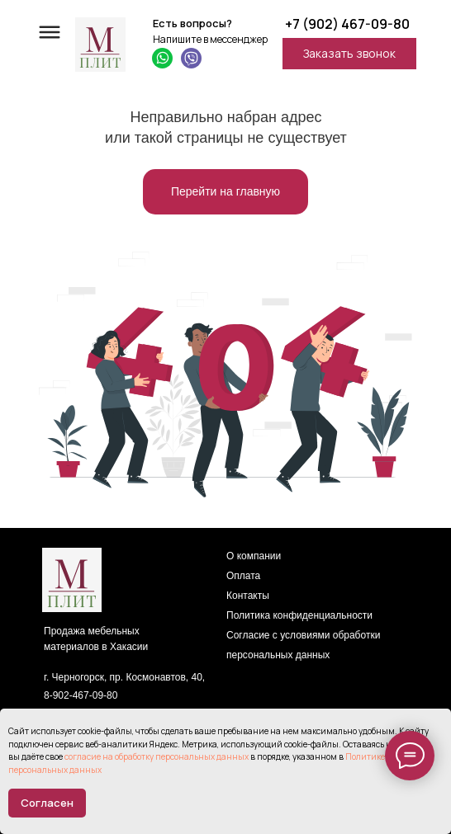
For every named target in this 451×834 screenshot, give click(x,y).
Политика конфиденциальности (299, 615)
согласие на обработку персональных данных (156, 756)
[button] (349, 53)
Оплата (243, 576)
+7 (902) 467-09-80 (347, 24)
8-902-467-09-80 (80, 695)
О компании (253, 556)
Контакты (247, 595)
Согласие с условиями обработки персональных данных (303, 645)
